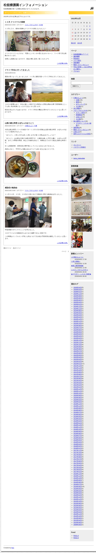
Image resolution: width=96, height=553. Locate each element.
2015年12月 (77, 497)
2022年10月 (77, 344)
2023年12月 (77, 319)
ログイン (48, 13)
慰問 (77, 102)
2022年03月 (77, 359)
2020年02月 (77, 402)
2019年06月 (77, 414)
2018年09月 (77, 431)
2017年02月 (77, 469)
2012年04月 (77, 520)
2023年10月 (77, 323)
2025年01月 (77, 304)
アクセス (76, 71)
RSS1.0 (76, 536)
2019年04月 (77, 419)
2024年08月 (77, 311)
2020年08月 (77, 397)
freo (12, 548)
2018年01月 (77, 448)
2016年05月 (77, 488)
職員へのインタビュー (81, 65)
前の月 (73, 43)
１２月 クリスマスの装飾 (15, 22)
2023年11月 (77, 321)
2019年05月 (77, 416)
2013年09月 (77, 518)
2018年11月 (77, 427)
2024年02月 (77, 317)
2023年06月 (77, 330)
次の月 (79, 43)
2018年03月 (77, 444)
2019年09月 (77, 408)
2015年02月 (77, 512)
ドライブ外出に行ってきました (17, 70)
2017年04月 (77, 465)
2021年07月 (77, 376)
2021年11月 (77, 368)
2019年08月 (77, 410)
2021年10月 (77, 370)
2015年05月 (77, 508)
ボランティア (80, 104)
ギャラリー (77, 145)
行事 (35, 126)
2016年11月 (77, 476)
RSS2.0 (76, 538)
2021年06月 (77, 378)
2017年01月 (77, 471)
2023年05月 (77, 332)
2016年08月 (77, 482)
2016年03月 (77, 493)
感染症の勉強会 (11, 188)
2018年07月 (77, 436)
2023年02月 (77, 338)
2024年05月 (77, 313)
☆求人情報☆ (75, 261)
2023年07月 (77, 328)
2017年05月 (77, 463)
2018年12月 (77, 425)
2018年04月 (77, 442)
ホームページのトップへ (13, 13)
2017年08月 (77, 457)
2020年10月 (77, 393)
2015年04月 (77, 510)
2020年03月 (77, 400)
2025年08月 (77, 298)
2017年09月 (77, 455)
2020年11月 (77, 391)
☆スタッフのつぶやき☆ (79, 270)
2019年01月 (77, 423)
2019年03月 (77, 421)
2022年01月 (77, 363)
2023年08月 (77, 325)
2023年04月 (77, 334)
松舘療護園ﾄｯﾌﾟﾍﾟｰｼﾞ (81, 54)
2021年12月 (77, 366)
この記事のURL (62, 63)
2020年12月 (77, 389)
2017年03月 (77, 467)
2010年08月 (77, 522)
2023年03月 (77, 336)
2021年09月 (77, 372)
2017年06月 (77, 461)
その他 (41, 25)
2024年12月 (77, 306)
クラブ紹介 (77, 60)
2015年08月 (77, 503)
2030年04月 (77, 287)
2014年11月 (77, 514)
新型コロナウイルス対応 (81, 134)
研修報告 (79, 115)
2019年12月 (77, 404)
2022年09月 (77, 347)
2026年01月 (77, 291)
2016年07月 (77, 484)
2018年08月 (77, 433)
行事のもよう (29, 126)
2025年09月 (77, 296)
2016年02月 (77, 495)
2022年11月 (77, 342)
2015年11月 (77, 499)
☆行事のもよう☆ (77, 257)
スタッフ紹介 (80, 113)
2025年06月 (77, 300)
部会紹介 (76, 58)
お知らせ (79, 117)
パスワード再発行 (79, 147)
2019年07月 (77, 412)
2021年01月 (77, 387)
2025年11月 (77, 294)
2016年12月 (77, 474)
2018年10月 (77, 429)
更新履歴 (76, 63)
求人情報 (76, 108)
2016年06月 (77, 486)
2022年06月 (77, 353)
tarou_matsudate (79, 158)
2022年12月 (77, 340)
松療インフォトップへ (31, 13)
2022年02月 (77, 361)
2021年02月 (77, 385)
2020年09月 (77, 395)
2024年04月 (77, 315)
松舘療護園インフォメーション (26, 5)
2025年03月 (77, 302)
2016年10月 (77, 478)
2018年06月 (77, 438)
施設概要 (76, 56)
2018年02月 (77, 446)
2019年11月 (77, 406)
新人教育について (79, 121)
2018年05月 (77, 440)
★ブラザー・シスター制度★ (81, 274)
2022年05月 (77, 355)
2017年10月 (77, 452)
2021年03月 (77, 383)
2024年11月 (77, 308)
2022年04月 (77, 357)
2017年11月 (77, 450)
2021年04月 (77, 380)
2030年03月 (77, 289)
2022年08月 (77, 349)
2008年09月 (77, 524)
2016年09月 (77, 480)
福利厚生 (76, 127)
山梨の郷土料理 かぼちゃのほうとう (19, 123)
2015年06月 (77, 505)
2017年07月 (77, 459)
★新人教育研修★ (77, 266)
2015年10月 (77, 501)
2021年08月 (77, 374)
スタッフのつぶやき (31, 25)
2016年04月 (77, 491)
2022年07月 (77, 351)
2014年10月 (77, 516)
